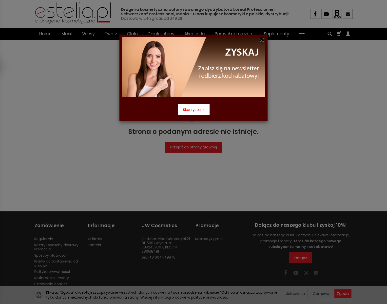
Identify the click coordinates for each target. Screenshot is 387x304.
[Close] (261, 39)
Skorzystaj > (193, 109)
